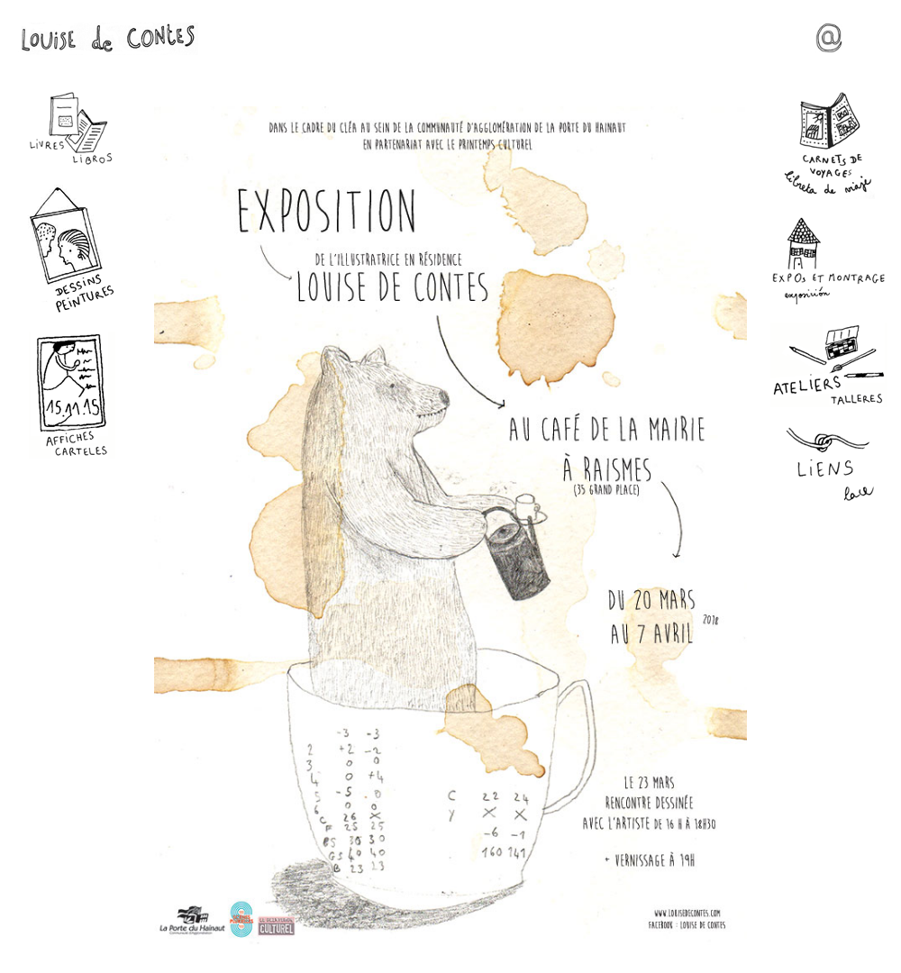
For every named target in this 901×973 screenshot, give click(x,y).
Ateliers (829, 365)
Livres (72, 129)
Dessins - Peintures (72, 249)
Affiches (72, 395)
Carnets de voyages (829, 145)
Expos (829, 261)
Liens (829, 465)
